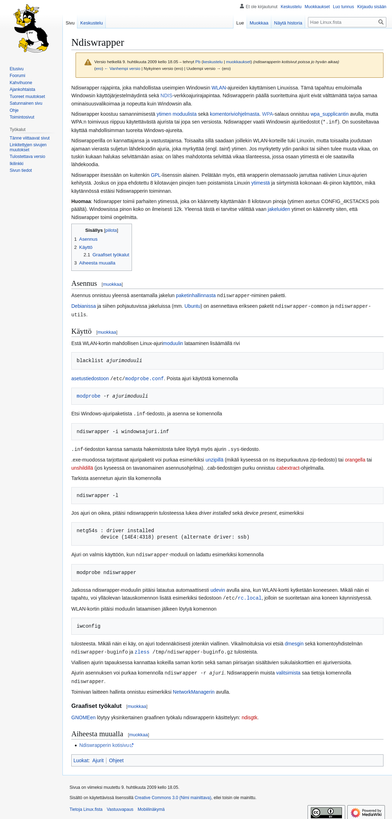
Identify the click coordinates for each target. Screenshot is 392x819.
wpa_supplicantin (329, 114)
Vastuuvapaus (120, 805)
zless (141, 648)
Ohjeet (116, 756)
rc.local (249, 594)
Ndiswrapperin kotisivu (104, 741)
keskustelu (213, 61)
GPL (156, 175)
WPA (267, 114)
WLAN (218, 88)
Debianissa (83, 305)
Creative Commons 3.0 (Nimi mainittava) (172, 793)
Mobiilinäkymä (151, 805)
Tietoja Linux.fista (86, 805)
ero (99, 68)
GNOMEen (83, 713)
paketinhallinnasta (196, 295)
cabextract (287, 465)
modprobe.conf (144, 376)
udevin (217, 587)
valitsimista (288, 669)
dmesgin (294, 640)
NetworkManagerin (194, 687)
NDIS (166, 95)
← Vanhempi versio (122, 68)
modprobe (88, 394)
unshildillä (82, 465)
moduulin (173, 342)
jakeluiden (279, 209)
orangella (355, 457)
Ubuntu (192, 305)
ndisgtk (249, 713)
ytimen (163, 114)
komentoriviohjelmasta (234, 114)
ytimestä (260, 182)
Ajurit (98, 756)
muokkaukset (238, 61)
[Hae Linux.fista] (347, 22)
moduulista (185, 114)
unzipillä (214, 457)
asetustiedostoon (90, 377)
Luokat (80, 756)
